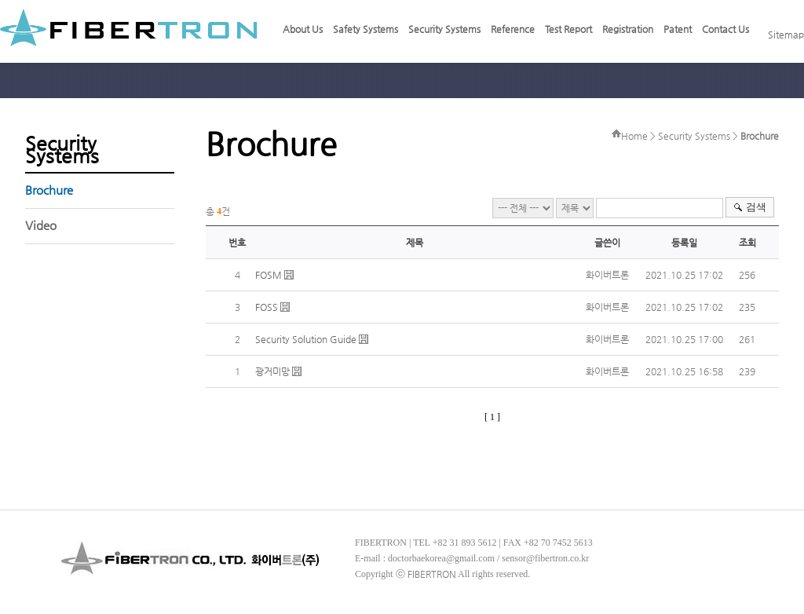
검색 (756, 207)
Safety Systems (365, 29)
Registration (627, 29)
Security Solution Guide (305, 339)
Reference (513, 29)
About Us (303, 29)
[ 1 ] (492, 416)
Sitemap (786, 34)
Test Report (568, 29)
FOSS (266, 307)
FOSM (268, 274)
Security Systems (444, 29)
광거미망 (272, 371)
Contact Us (725, 29)
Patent (677, 29)
